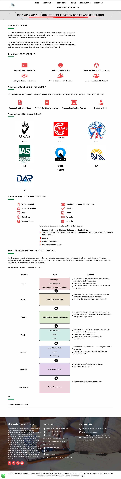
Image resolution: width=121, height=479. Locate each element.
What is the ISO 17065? (19, 405)
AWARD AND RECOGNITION (68, 7)
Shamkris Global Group (21, 424)
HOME (36, 3)
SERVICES (62, 3)
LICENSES (98, 3)
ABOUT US (48, 3)
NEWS (73, 3)
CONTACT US (85, 3)
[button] (60, 405)
